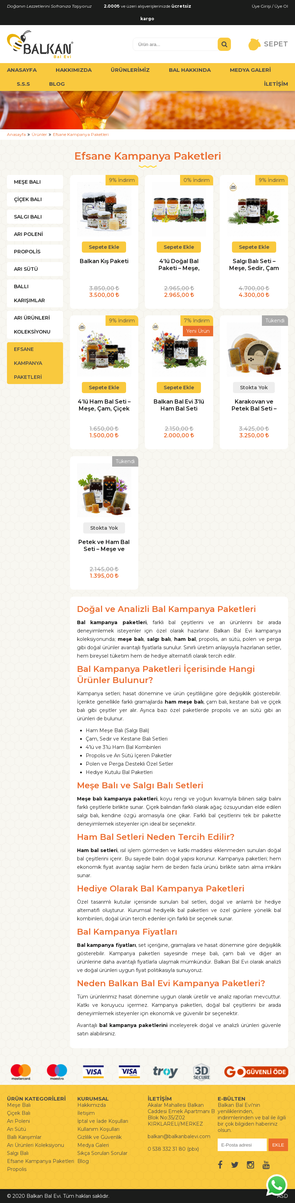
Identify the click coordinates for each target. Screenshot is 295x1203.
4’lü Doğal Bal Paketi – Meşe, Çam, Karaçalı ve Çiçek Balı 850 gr (179, 265)
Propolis (16, 1169)
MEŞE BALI (27, 182)
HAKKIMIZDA (74, 70)
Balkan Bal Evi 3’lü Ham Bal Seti (179, 405)
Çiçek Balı (18, 1113)
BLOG (57, 84)
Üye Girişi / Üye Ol (270, 6)
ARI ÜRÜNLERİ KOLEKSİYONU (32, 325)
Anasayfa (16, 134)
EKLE (278, 1145)
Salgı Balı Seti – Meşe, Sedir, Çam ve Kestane (254, 265)
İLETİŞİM (276, 84)
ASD (282, 1196)
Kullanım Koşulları (98, 1129)
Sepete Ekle (104, 247)
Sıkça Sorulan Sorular (102, 1153)
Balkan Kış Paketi (104, 261)
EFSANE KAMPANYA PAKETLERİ (28, 363)
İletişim (86, 1113)
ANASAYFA (22, 70)
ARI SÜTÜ (26, 269)
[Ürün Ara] (224, 44)
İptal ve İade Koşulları (102, 1121)
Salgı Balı (18, 1153)
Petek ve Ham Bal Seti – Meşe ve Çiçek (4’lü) (104, 546)
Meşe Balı (19, 1105)
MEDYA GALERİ (250, 70)
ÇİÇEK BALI (28, 199)
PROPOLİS (27, 251)
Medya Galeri (93, 1145)
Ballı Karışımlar (24, 1137)
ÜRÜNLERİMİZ (130, 70)
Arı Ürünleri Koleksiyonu (35, 1145)
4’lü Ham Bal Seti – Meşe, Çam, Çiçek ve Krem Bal (104, 405)
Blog (83, 1161)
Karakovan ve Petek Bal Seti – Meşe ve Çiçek (254, 405)
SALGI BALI (28, 217)
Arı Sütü (16, 1129)
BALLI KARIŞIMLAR (29, 293)
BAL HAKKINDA (190, 70)
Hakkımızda (91, 1105)
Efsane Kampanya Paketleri (40, 1161)
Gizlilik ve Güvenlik (99, 1137)
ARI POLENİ (28, 234)
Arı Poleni (18, 1121)
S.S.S (23, 84)
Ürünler (39, 134)
